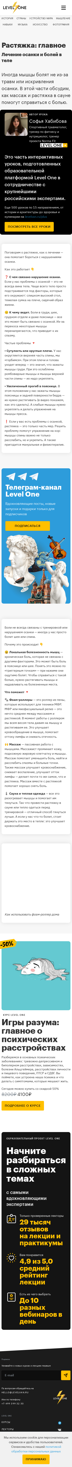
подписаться (28, 525)
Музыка (23, 24)
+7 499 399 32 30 (13, 1403)
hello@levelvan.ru (15, 1392)
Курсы (6, 1422)
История (7, 18)
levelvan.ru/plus (36, 216)
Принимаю (36, 1459)
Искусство (40, 24)
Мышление (63, 18)
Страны (21, 18)
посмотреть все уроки (29, 226)
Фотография (61, 24)
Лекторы (8, 1429)
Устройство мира (41, 18)
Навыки (8, 24)
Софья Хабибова (48, 121)
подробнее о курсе (23, 1105)
